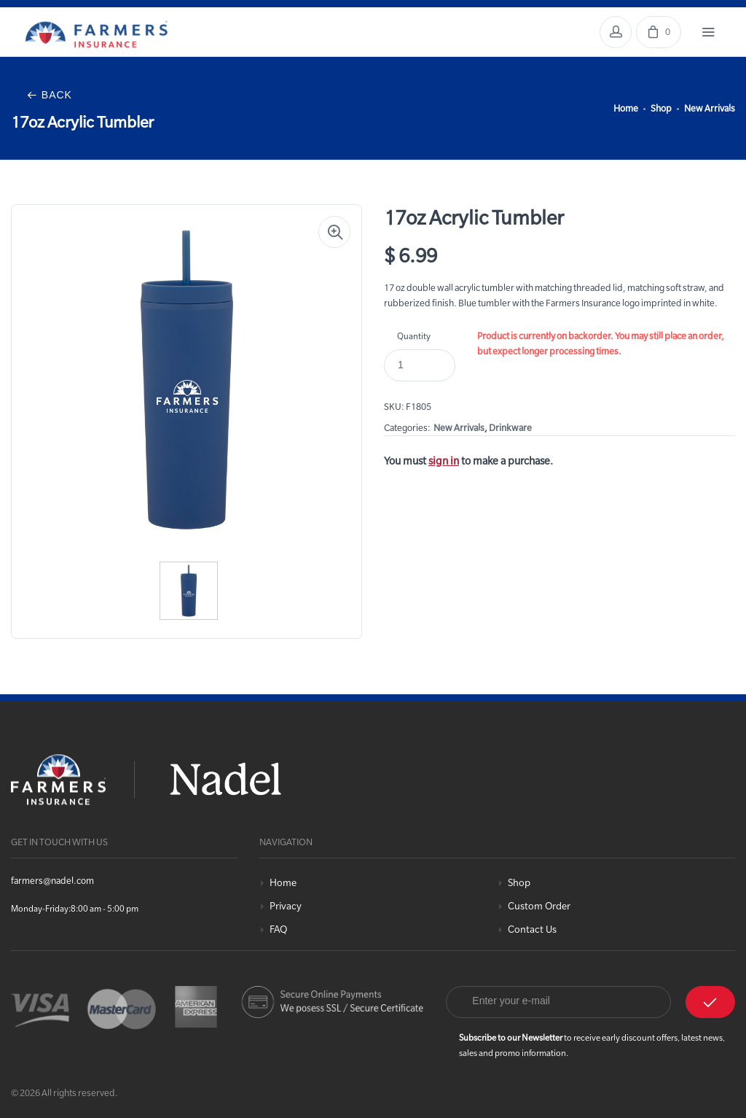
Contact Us (532, 929)
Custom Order (539, 906)
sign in (443, 460)
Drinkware (510, 427)
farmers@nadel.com (52, 880)
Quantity (414, 335)
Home (625, 108)
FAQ (278, 929)
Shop (661, 108)
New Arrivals (709, 108)
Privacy (286, 906)
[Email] (558, 1002)
